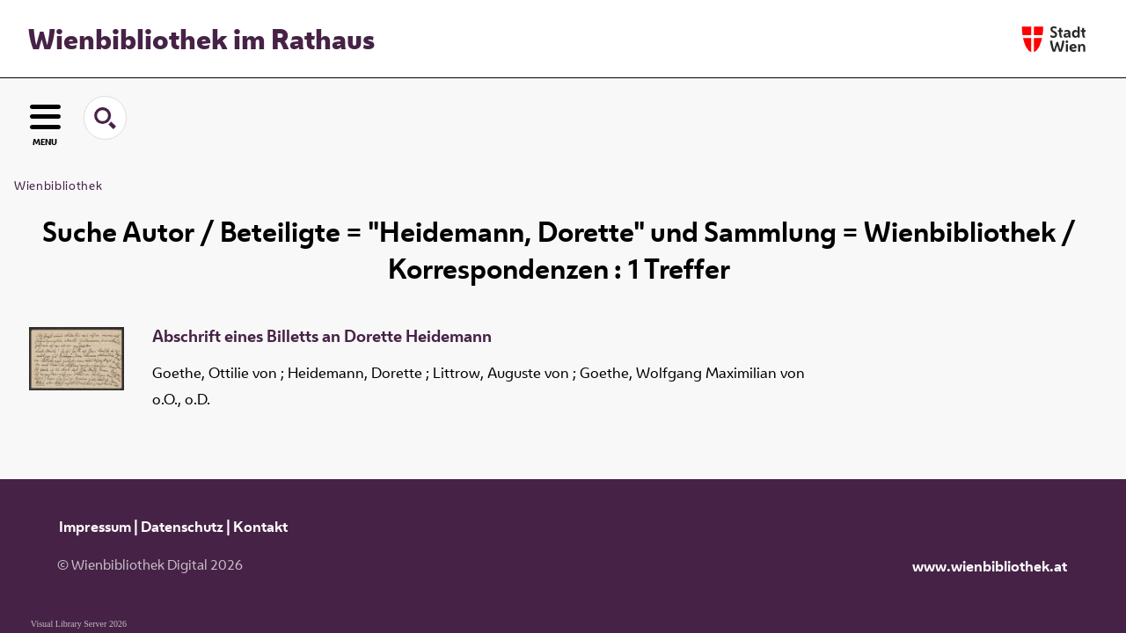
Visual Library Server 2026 (79, 624)
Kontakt (260, 526)
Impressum (95, 526)
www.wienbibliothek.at (989, 566)
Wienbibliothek (58, 185)
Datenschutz (182, 526)
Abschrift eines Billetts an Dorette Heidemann (322, 336)
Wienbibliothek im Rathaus (201, 38)
